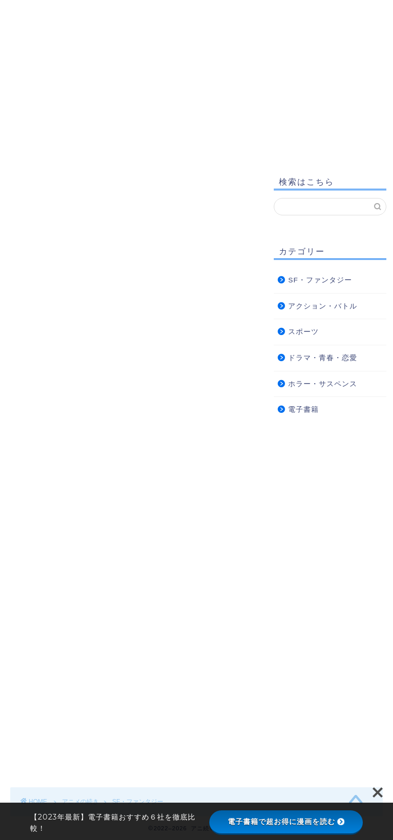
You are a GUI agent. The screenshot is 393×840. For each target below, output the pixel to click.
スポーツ (303, 332)
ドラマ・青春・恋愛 (322, 358)
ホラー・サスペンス (322, 384)
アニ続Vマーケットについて (125, 122)
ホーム (35, 122)
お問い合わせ (334, 122)
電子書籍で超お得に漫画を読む (286, 821)
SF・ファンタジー (320, 280)
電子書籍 (303, 409)
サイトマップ (47, 143)
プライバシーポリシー (244, 122)
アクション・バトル (322, 306)
